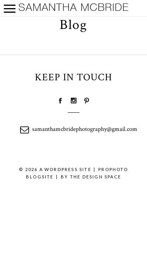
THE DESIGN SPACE (95, 176)
